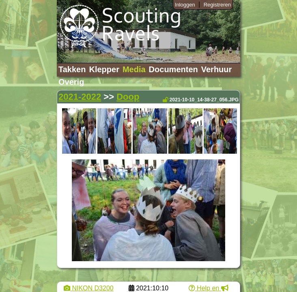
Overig (71, 81)
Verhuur (216, 69)
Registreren (217, 5)
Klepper (104, 69)
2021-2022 (79, 97)
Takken (72, 69)
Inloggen (185, 5)
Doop (127, 97)
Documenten (173, 69)
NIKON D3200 (89, 288)
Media (134, 69)
